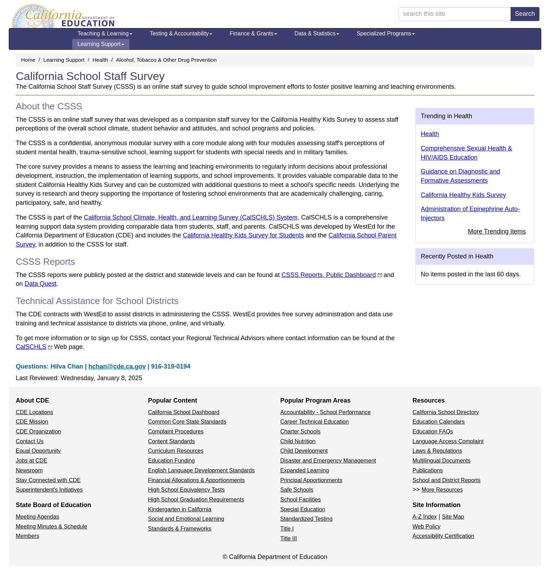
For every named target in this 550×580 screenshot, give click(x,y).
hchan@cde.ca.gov (117, 366)
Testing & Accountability (181, 33)
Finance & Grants (253, 33)
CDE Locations (34, 412)
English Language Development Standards (201, 470)
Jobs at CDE (31, 461)
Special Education (302, 509)
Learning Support (101, 44)
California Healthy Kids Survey (463, 194)
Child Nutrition (297, 441)
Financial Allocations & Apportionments (196, 480)
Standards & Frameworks (180, 529)
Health (100, 60)
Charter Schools (300, 431)
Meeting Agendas (37, 517)
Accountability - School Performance (325, 412)
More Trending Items (497, 231)
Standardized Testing (306, 519)
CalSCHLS (34, 346)
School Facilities (300, 500)
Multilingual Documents (441, 461)
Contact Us (29, 441)
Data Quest (40, 283)
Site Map (453, 517)
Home (28, 60)
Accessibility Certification (443, 536)
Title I (287, 529)
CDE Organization (38, 431)
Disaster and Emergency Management (328, 461)
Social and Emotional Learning (186, 519)
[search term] (454, 14)
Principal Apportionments (311, 480)
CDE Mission (32, 422)
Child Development (304, 451)
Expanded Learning (304, 470)
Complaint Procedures (175, 431)
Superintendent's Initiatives (49, 490)
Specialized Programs (386, 33)
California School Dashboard (184, 412)
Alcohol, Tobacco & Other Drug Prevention (166, 60)
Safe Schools (296, 490)
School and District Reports (446, 480)
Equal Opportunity (38, 451)
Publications (427, 470)
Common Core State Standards (187, 422)
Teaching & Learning (105, 33)
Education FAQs (432, 431)
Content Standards (171, 441)
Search (525, 13)
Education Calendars (438, 422)
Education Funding (171, 461)
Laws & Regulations (437, 451)
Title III (288, 538)
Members (27, 536)
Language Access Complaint (448, 441)
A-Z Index (424, 517)
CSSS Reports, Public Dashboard (328, 274)
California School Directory (445, 412)
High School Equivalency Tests (186, 490)
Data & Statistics (317, 33)
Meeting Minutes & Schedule (51, 527)
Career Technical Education (314, 422)
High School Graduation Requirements (196, 500)
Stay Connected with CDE (48, 480)
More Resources (442, 490)
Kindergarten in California (180, 509)
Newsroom (29, 470)
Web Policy (426, 527)
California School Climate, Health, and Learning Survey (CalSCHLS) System (190, 217)
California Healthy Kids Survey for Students (243, 235)
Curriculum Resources (175, 451)
